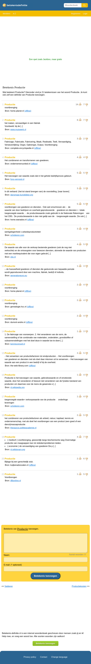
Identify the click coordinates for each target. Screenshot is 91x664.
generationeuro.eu (18, 275)
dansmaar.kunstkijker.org (21, 195)
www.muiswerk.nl (18, 129)
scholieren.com (17, 235)
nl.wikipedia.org (17, 387)
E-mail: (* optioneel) (13, 565)
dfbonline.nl (15, 481)
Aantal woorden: (76, 554)
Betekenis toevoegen (45, 643)
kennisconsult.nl (17, 344)
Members (6, 14)
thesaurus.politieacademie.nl (23, 428)
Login (85, 14)
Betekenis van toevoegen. (21, 529)
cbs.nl (13, 257)
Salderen (8, 586)
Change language (59, 657)
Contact (43, 657)
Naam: (7, 555)
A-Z (14, 14)
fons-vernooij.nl (17, 179)
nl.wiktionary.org (17, 449)
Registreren (75, 14)
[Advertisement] (45, 36)
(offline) (27, 111)
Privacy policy (30, 657)
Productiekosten (79, 586)
